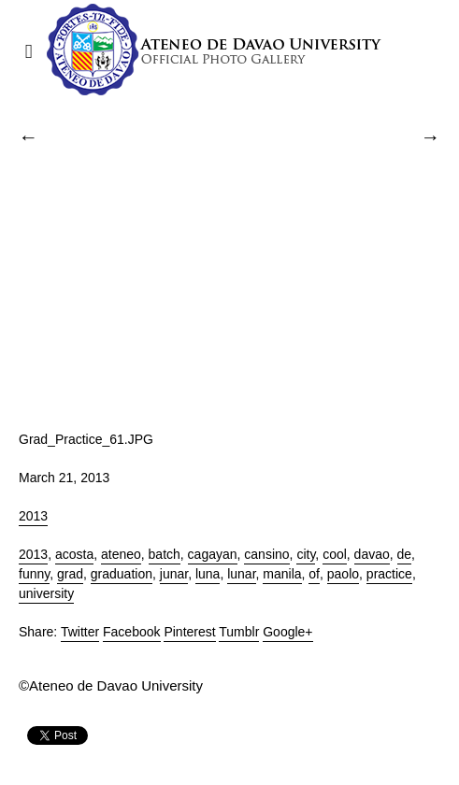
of (314, 573)
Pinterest (189, 631)
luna (207, 573)
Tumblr (239, 631)
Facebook (131, 631)
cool (335, 554)
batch (164, 554)
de (404, 554)
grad (70, 573)
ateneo (121, 554)
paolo (343, 573)
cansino (266, 554)
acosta (74, 554)
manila (282, 573)
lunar (241, 573)
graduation (121, 573)
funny (34, 573)
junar (174, 573)
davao (372, 554)
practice (389, 573)
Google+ (287, 631)
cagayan (212, 554)
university (46, 593)
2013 (33, 515)
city (305, 554)
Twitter (80, 631)
